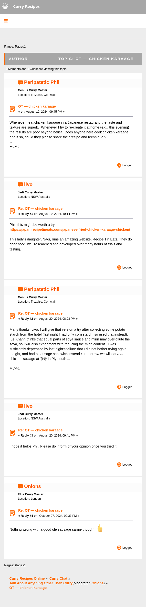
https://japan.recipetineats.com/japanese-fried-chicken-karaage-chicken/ (70, 229)
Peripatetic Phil (42, 82)
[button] (5, 21)
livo (28, 184)
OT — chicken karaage (37, 106)
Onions (32, 486)
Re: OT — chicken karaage (40, 208)
